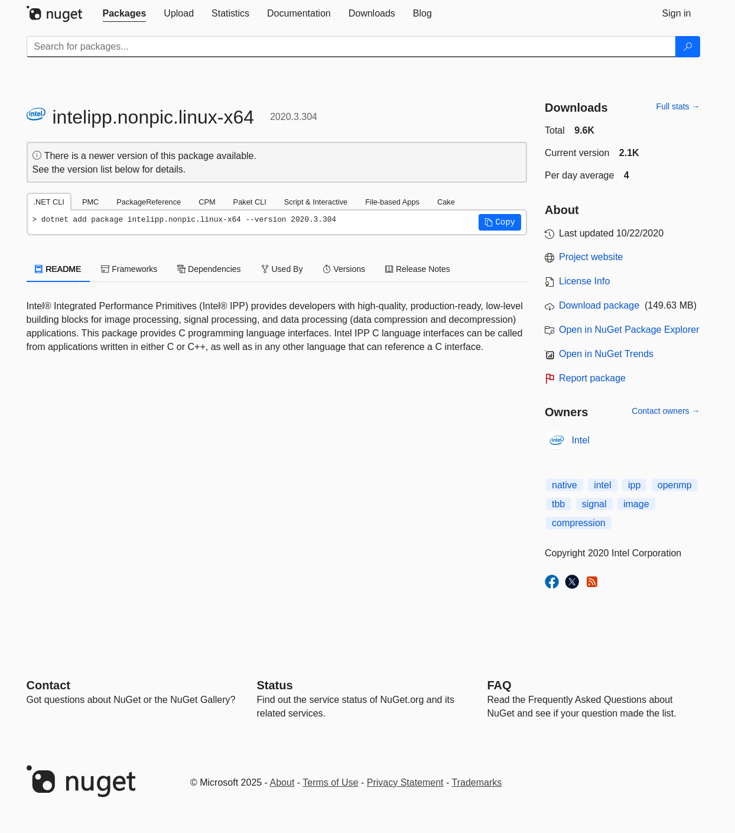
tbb (558, 504)
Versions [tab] (344, 269)
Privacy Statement (405, 782)
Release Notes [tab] (417, 269)
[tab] (124, 14)
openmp (675, 485)
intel (602, 485)
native (564, 485)
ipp (634, 485)
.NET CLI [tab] (49, 201)
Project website (591, 257)
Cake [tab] (446, 201)
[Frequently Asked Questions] (499, 685)
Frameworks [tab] (129, 269)
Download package (599, 305)
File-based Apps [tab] (392, 201)
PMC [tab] (90, 201)
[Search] (687, 46)
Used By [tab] (282, 269)
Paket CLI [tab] (249, 201)
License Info (584, 281)
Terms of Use (330, 782)
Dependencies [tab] (208, 269)
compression (579, 523)
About (282, 782)
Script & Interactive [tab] (315, 201)
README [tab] (58, 269)
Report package (592, 378)
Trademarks (477, 782)
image (636, 504)
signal (594, 504)
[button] (500, 222)
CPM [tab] (207, 201)
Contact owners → (666, 411)
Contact (48, 685)
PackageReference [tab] (148, 201)
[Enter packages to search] (351, 46)
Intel (581, 440)
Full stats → (678, 106)
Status (275, 685)
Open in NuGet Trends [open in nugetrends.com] (606, 354)
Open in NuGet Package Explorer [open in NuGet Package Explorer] (629, 330)
